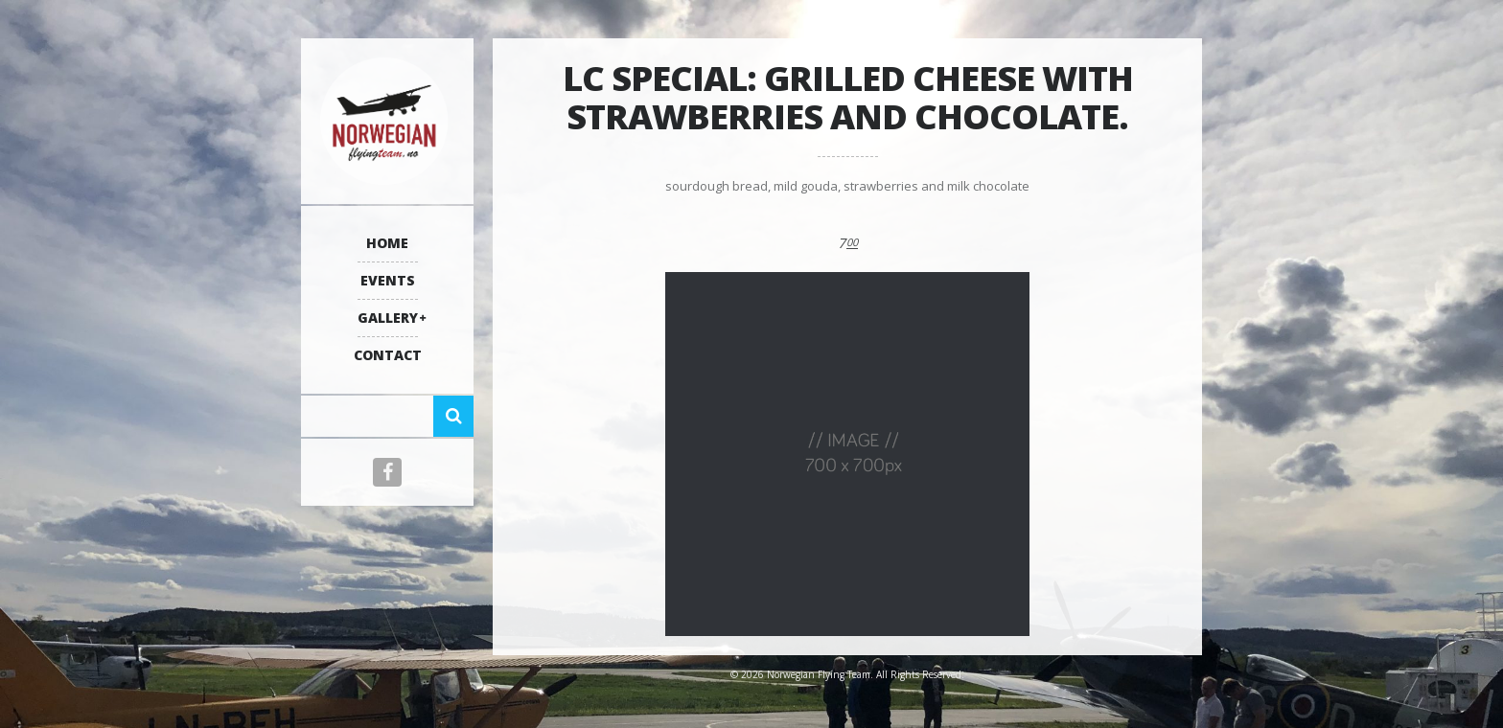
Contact (388, 355)
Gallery (388, 317)
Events (387, 280)
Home (387, 243)
